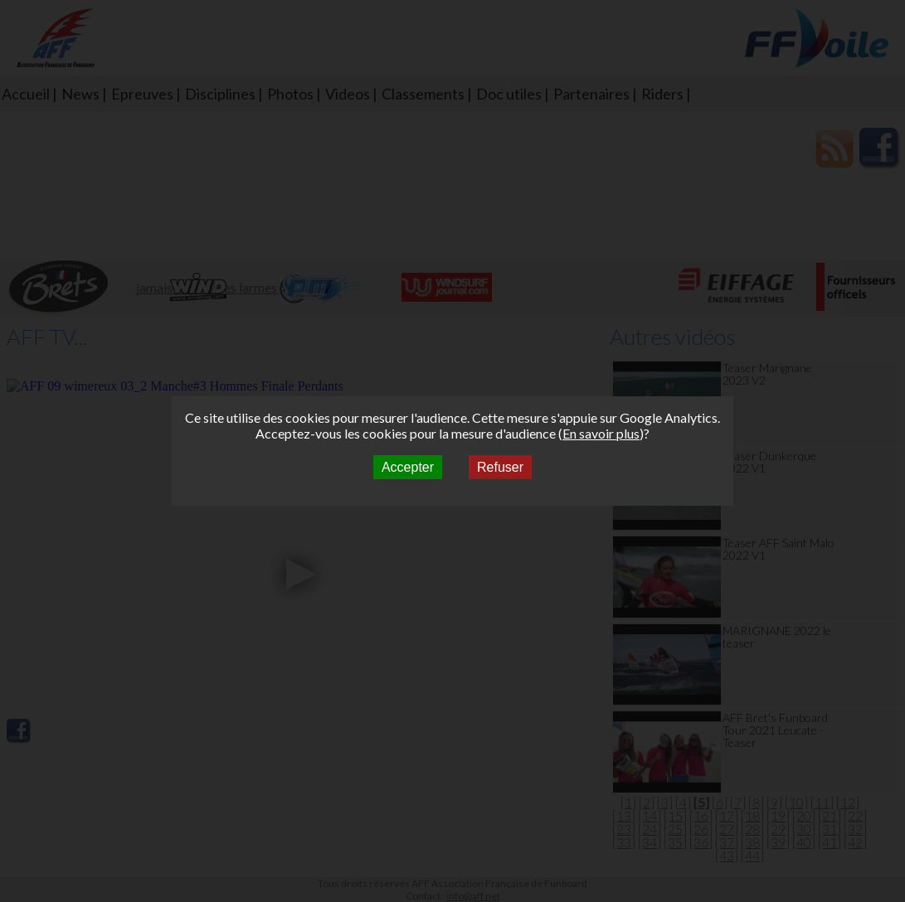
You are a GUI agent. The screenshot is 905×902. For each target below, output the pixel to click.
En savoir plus (601, 433)
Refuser (500, 467)
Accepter (408, 467)
